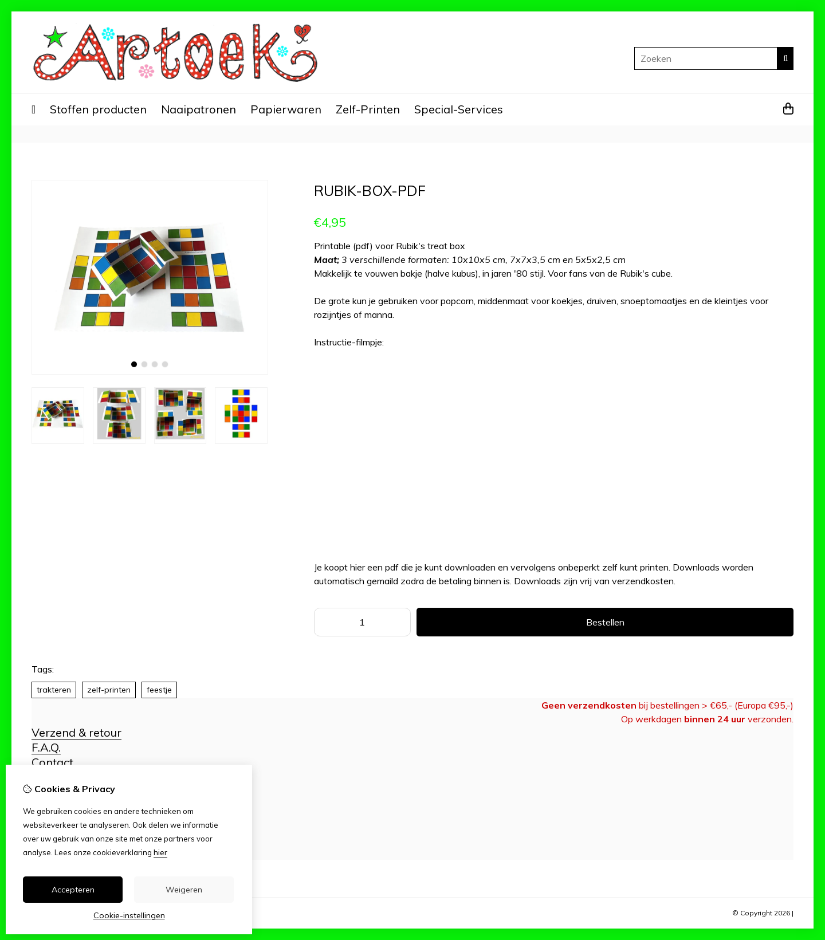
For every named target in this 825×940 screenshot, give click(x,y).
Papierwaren (285, 109)
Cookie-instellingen (129, 915)
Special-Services (458, 109)
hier (160, 852)
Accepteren (73, 889)
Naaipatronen (198, 109)
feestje (159, 690)
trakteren (54, 690)
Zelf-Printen (368, 109)
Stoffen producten (98, 109)
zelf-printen (109, 690)
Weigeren (184, 889)
